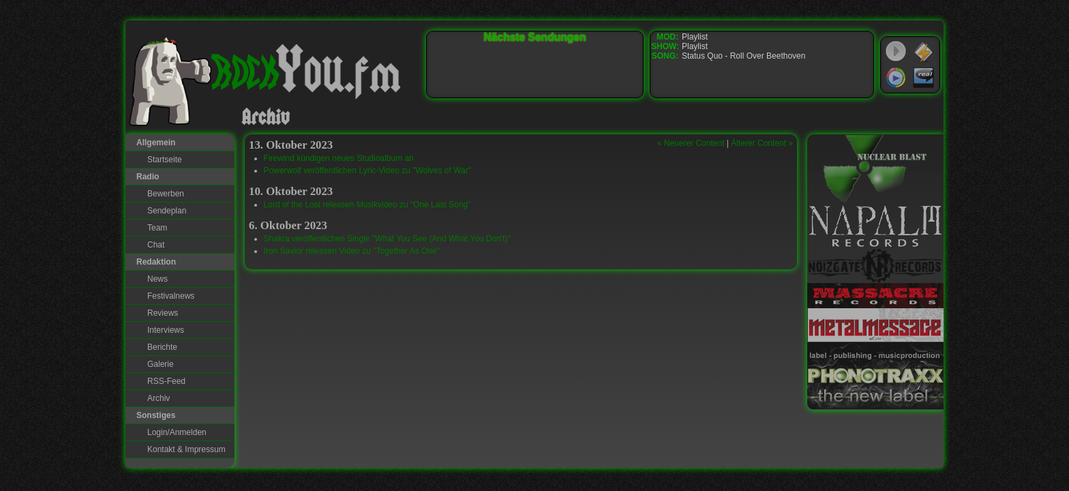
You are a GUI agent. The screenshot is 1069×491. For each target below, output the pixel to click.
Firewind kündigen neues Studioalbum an (339, 158)
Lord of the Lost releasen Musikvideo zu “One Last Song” (367, 204)
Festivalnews (170, 296)
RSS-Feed (166, 381)
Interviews (165, 330)
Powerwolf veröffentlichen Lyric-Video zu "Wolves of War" (367, 170)
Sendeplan (166, 210)
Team (157, 228)
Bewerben (165, 193)
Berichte (162, 347)
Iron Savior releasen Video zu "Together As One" (352, 251)
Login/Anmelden (177, 432)
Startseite (164, 159)
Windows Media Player (896, 78)
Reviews (162, 313)
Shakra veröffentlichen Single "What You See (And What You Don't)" (387, 238)
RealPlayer (924, 78)
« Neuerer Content (691, 143)
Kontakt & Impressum (186, 449)
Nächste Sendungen (535, 37)
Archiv (158, 398)
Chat (155, 245)
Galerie (160, 364)
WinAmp (924, 52)
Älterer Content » (762, 143)
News (157, 279)
